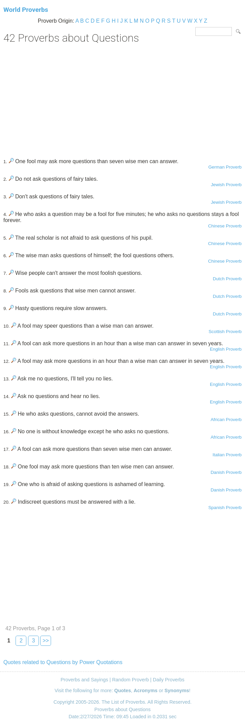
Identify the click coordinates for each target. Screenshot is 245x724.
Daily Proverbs (169, 679)
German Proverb (225, 167)
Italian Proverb (227, 454)
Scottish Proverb (225, 331)
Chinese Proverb (225, 225)
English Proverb (226, 349)
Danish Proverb (226, 472)
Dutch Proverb (227, 278)
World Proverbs (25, 10)
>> (46, 640)
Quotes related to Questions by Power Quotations (62, 662)
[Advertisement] (122, 98)
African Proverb (226, 419)
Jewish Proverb (226, 184)
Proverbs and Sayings (84, 679)
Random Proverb (130, 679)
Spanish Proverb (225, 507)
